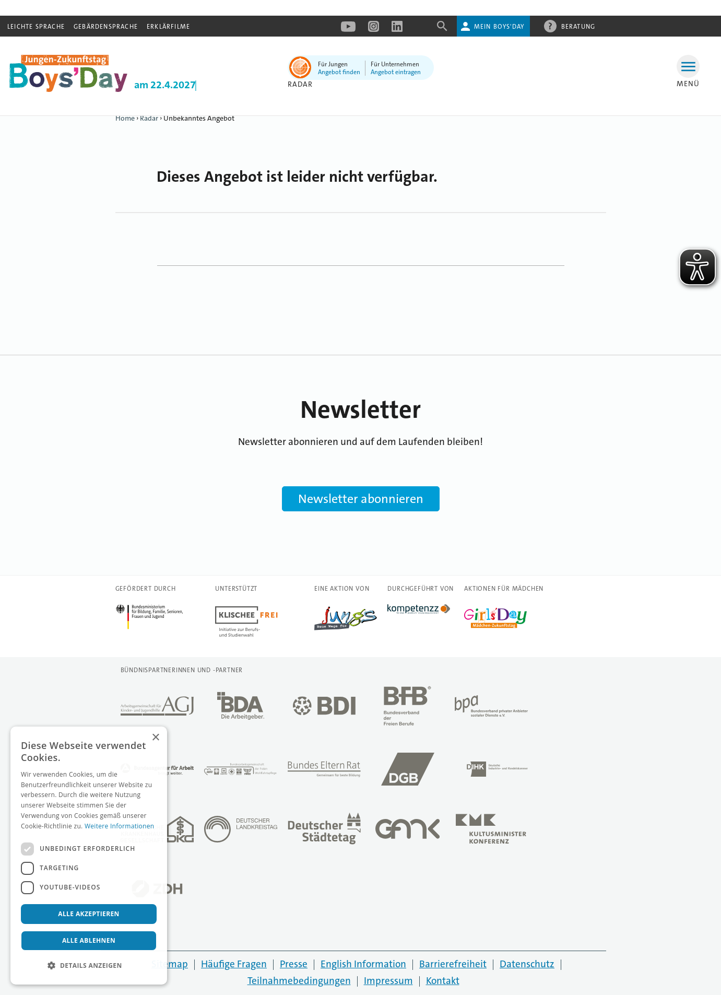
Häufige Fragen (234, 963)
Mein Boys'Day (499, 26)
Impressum (388, 980)
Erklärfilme (168, 26)
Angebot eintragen (396, 72)
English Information (363, 963)
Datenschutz (527, 963)
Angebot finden (339, 72)
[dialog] (88, 856)
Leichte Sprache (36, 26)
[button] (89, 965)
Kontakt (442, 980)
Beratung (578, 26)
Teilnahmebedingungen (299, 980)
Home (125, 118)
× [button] (155, 738)
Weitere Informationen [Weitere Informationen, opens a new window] (120, 826)
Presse (294, 963)
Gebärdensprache (106, 26)
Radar (300, 84)
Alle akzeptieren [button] (89, 913)
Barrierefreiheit (453, 963)
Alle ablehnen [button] (88, 940)
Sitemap (169, 963)
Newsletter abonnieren (360, 498)
